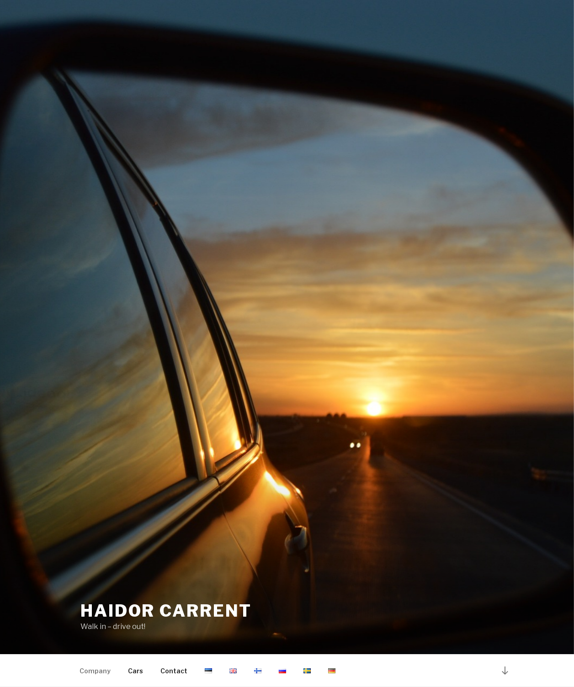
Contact (173, 671)
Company (95, 671)
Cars (135, 671)
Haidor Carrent (166, 611)
